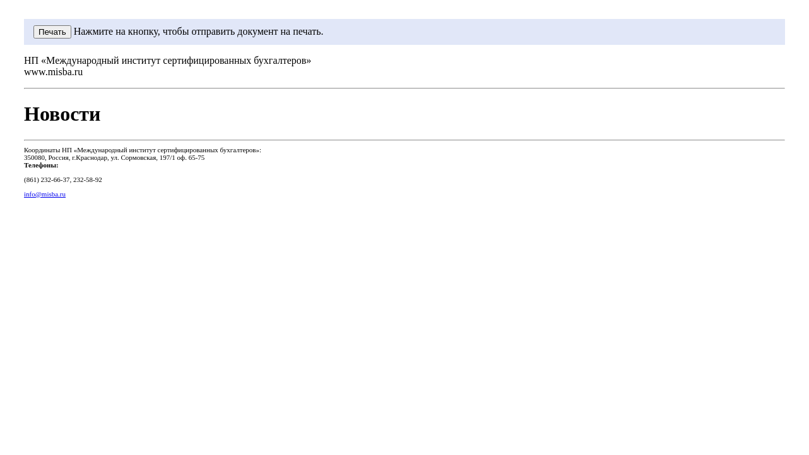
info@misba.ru (45, 194)
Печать (52, 32)
